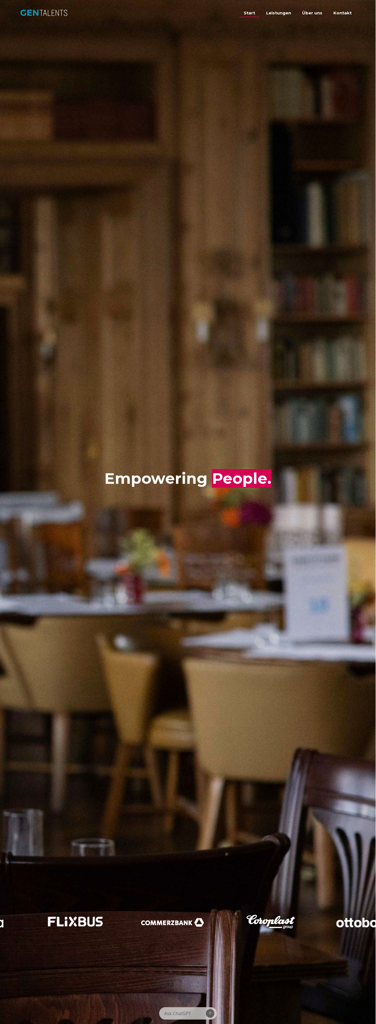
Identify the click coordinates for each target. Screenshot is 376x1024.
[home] (69, 14)
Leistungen (278, 12)
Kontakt (342, 12)
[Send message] (210, 1013)
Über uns (312, 12)
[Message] (185, 1013)
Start (249, 12)
